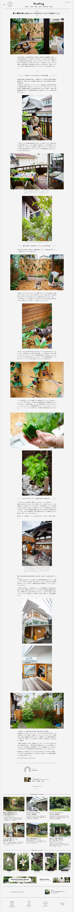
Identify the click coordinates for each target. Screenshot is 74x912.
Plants (27, 6)
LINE (43, 781)
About (36, 6)
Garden (37, 11)
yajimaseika (35, 770)
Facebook (38, 781)
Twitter (33, 781)
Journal (31, 6)
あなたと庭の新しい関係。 (17, 891)
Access (40, 6)
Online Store (45, 6)
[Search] (70, 2)
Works (51, 6)
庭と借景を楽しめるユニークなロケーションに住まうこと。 (37, 13)
